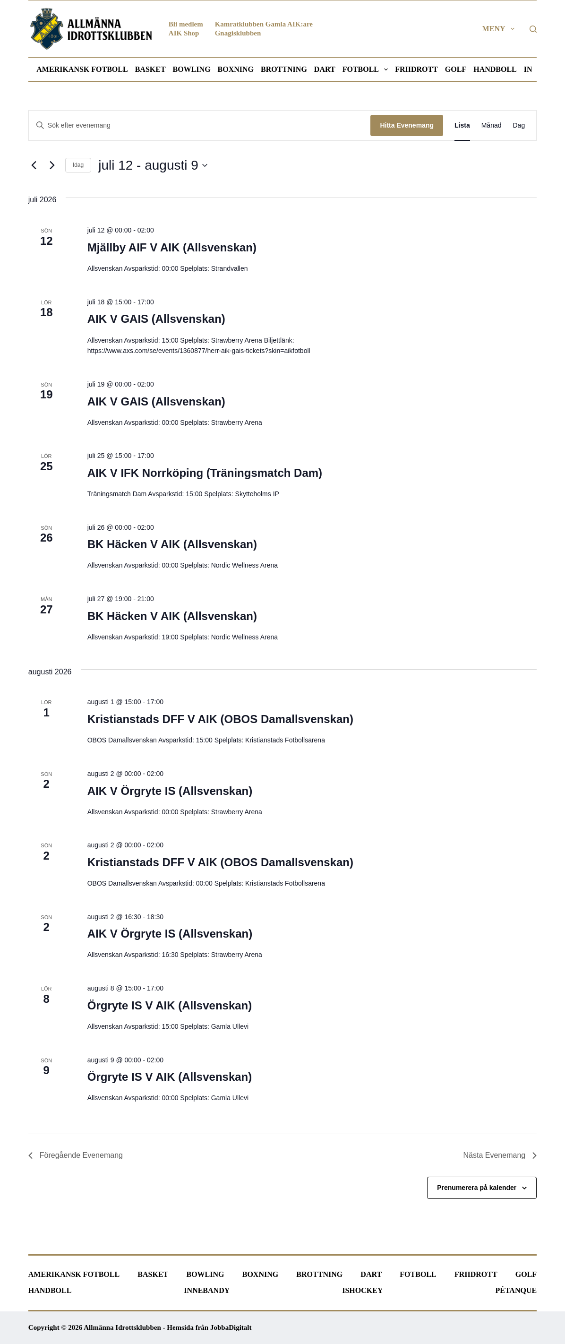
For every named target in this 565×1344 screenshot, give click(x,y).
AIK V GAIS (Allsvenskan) (156, 318)
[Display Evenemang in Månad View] (491, 125)
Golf (455, 69)
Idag (78, 165)
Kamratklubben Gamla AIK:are (264, 24)
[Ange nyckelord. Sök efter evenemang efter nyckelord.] (200, 125)
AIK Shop (184, 33)
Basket (150, 69)
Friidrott (416, 69)
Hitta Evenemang (407, 125)
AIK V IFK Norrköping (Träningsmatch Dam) (204, 472)
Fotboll (367, 69)
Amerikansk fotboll (82, 69)
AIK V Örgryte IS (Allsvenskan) (169, 790)
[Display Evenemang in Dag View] (519, 125)
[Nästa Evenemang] (52, 165)
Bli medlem (186, 24)
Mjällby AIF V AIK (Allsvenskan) (172, 247)
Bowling (192, 69)
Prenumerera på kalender (476, 1187)
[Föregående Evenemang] (34, 165)
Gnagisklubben (238, 33)
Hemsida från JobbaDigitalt (209, 1327)
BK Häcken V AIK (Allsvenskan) (172, 544)
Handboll (495, 69)
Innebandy (207, 1290)
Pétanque (516, 1290)
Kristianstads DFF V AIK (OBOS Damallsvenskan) (220, 719)
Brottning (284, 69)
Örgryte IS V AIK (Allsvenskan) (169, 1005)
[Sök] (533, 29)
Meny (500, 28)
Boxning (236, 69)
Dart (324, 69)
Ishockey (362, 1290)
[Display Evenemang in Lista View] (462, 125)
